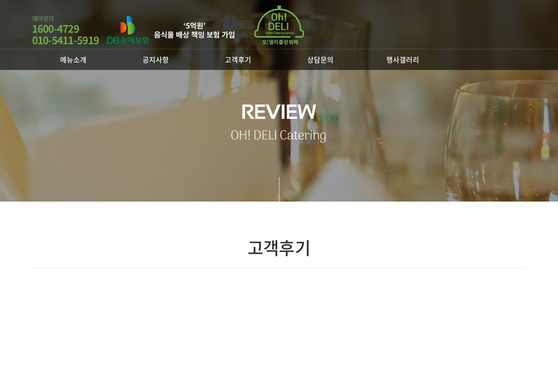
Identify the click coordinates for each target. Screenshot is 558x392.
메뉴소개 (73, 59)
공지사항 (155, 59)
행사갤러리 (402, 59)
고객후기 (238, 59)
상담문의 (320, 59)
